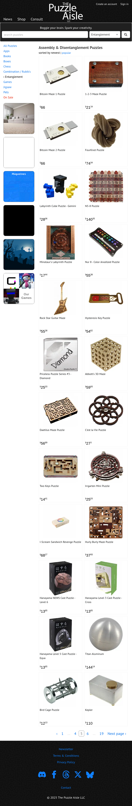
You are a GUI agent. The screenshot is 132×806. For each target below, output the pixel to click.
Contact (66, 788)
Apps (6, 51)
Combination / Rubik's (17, 72)
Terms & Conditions (66, 756)
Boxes (7, 61)
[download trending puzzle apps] (18, 220)
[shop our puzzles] (18, 288)
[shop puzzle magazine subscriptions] (18, 186)
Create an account (106, 4)
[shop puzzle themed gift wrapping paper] (18, 152)
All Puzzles (10, 46)
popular (66, 52)
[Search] (126, 34)
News (7, 19)
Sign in (124, 4)
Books (7, 56)
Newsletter (66, 749)
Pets (6, 92)
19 (102, 733)
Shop (21, 19)
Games (7, 82)
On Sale (8, 97)
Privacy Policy (66, 762)
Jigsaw (7, 87)
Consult (37, 19)
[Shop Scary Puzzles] (18, 254)
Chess (7, 66)
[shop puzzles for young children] (18, 118)
